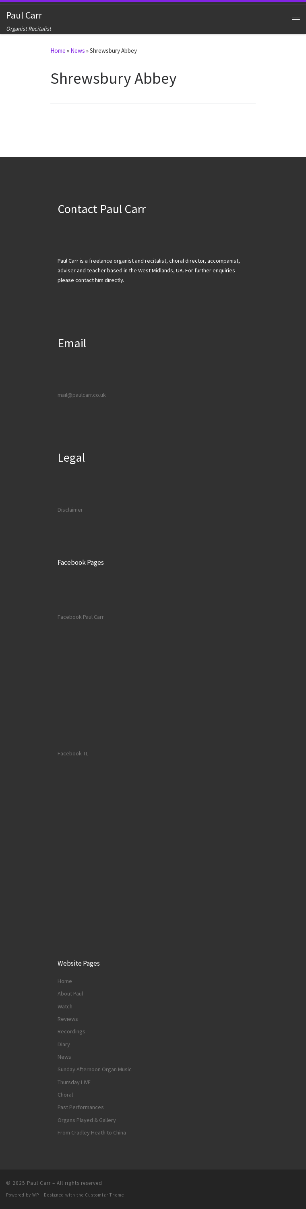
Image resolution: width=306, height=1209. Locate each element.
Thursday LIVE (74, 1082)
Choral (65, 1094)
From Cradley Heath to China (92, 1132)
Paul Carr (39, 1183)
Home (58, 50)
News (77, 50)
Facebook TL (73, 753)
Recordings (71, 1031)
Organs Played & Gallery (87, 1120)
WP (35, 1195)
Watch (65, 1006)
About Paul (70, 993)
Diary (64, 1044)
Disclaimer (70, 509)
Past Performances (81, 1107)
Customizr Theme (104, 1195)
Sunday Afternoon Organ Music (95, 1069)
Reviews (68, 1018)
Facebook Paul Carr (81, 616)
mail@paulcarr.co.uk (82, 394)
